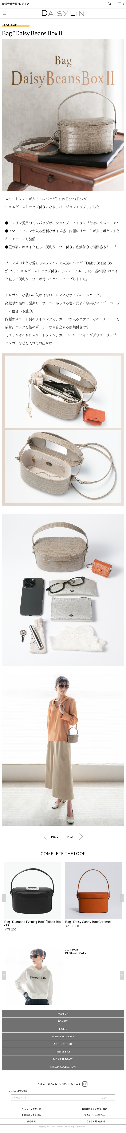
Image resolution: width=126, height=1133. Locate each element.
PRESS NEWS (63, 1051)
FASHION (63, 1013)
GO (104, 1097)
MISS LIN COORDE (63, 1044)
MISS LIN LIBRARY (63, 1059)
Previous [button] (4, 898)
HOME (63, 1028)
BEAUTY (63, 1021)
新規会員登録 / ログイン (15, 3)
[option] (32, 896)
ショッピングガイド (31, 1109)
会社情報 (31, 1121)
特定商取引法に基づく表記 (94, 1109)
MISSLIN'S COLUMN (63, 1036)
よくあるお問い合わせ (94, 1121)
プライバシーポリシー (94, 1115)
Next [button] (122, 898)
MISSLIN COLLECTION (63, 1066)
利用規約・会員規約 (31, 1115)
